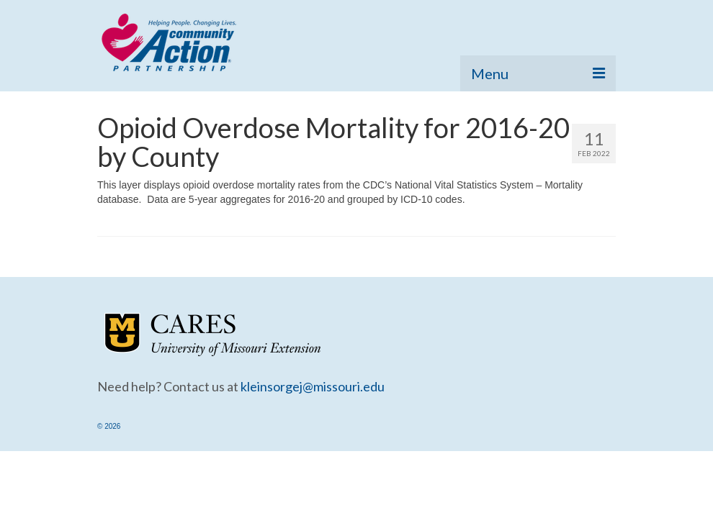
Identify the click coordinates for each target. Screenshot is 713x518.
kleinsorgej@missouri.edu (313, 386)
